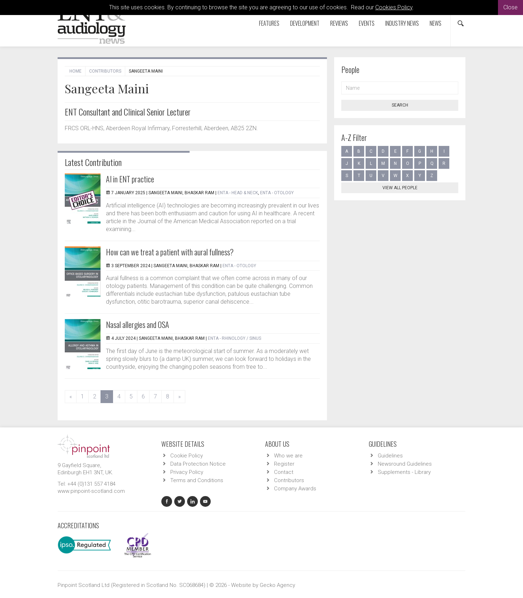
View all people (399, 187)
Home (75, 71)
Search (400, 105)
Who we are (288, 455)
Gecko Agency (277, 585)
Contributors (105, 71)
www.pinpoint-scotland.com (91, 491)
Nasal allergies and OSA (137, 324)
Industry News (402, 23)
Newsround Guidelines (405, 464)
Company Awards (295, 488)
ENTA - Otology (277, 192)
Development (304, 23)
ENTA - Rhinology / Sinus (234, 338)
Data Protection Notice (198, 464)
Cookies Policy (393, 7)
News (435, 23)
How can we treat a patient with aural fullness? (170, 252)
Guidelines (390, 455)
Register (284, 464)
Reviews (339, 23)
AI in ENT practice (130, 179)
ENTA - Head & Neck (237, 192)
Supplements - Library (404, 472)
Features (269, 23)
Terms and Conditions (196, 480)
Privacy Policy (186, 472)
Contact (283, 472)
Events (367, 23)
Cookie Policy (186, 455)
